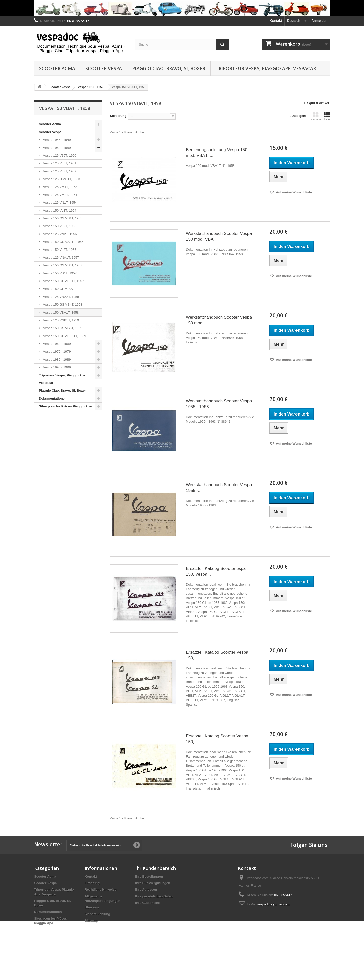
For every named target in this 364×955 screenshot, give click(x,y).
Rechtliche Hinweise (101, 889)
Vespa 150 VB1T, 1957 (59, 273)
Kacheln (316, 116)
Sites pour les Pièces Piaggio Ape (65, 406)
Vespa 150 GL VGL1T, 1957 (63, 281)
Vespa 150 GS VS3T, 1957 (62, 265)
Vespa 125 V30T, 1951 (59, 163)
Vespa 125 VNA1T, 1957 (60, 257)
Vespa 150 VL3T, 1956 (59, 250)
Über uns (92, 907)
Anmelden (319, 21)
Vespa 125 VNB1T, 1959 (60, 320)
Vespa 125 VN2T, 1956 (59, 234)
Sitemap (91, 920)
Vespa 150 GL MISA (57, 289)
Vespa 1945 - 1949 (56, 140)
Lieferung (92, 883)
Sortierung (118, 116)
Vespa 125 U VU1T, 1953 (61, 179)
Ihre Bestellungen (149, 876)
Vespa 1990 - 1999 (56, 367)
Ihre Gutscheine (147, 903)
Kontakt (276, 21)
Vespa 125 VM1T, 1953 (59, 187)
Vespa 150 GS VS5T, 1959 (62, 328)
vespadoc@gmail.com (273, 904)
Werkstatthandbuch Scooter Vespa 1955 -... (219, 487)
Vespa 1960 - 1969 (56, 344)
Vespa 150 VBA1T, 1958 (60, 312)
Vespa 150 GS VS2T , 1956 (62, 242)
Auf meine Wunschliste (293, 192)
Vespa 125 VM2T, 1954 (59, 195)
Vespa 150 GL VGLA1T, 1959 (64, 336)
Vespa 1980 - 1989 (56, 359)
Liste (327, 116)
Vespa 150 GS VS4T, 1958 (62, 304)
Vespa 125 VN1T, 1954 (59, 202)
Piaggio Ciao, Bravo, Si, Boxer (168, 68)
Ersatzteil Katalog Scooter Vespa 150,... (217, 655)
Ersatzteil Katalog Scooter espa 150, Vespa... (216, 571)
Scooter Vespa (103, 68)
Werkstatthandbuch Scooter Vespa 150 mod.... (219, 320)
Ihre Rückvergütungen (152, 883)
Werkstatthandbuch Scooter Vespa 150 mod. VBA (219, 236)
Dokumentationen (53, 398)
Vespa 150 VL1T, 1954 (59, 210)
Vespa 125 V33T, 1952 (59, 171)
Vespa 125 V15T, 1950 (59, 155)
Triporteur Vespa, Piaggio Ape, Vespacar (266, 68)
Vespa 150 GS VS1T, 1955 (62, 218)
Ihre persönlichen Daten (154, 896)
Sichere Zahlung (97, 914)
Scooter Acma (57, 68)
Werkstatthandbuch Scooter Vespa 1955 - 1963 (219, 404)
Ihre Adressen (146, 889)
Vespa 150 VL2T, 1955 (59, 226)
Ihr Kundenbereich (155, 868)
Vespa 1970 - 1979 (56, 352)
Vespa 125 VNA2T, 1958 (60, 297)
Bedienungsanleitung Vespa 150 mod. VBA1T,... (216, 152)
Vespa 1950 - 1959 (56, 148)
